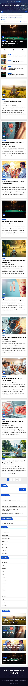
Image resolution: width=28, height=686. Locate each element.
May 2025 (4, 550)
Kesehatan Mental (18, 15)
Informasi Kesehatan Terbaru (14, 6)
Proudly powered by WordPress (8, 680)
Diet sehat (3, 19)
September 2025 (6, 538)
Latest (4, 50)
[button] (24, 11)
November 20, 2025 (7, 45)
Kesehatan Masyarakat (12, 17)
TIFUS (3, 602)
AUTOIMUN (9, 60)
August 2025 (5, 541)
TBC (3, 599)
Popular (13, 50)
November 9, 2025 (7, 185)
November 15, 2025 (7, 146)
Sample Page (15, 683)
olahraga (4, 590)
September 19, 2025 (7, 341)
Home (11, 683)
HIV (3, 571)
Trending (22, 50)
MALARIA (3, 335)
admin (14, 45)
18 (17, 479)
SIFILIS (3, 419)
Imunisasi (9, 66)
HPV (3, 574)
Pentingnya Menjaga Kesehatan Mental (13, 42)
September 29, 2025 (7, 302)
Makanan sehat (19, 17)
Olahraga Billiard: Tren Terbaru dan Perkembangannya (16, 75)
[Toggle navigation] (13, 12)
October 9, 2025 (6, 264)
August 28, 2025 (6, 425)
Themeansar (23, 680)
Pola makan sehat (11, 15)
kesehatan (4, 580)
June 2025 (4, 547)
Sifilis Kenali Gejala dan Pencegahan (13, 300)
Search (4, 485)
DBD (3, 565)
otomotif (4, 593)
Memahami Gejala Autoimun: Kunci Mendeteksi (13, 503)
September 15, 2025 (7, 382)
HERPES (4, 568)
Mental (9, 54)
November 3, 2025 (7, 225)
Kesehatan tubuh (4, 17)
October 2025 (5, 535)
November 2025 (5, 532)
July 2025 (4, 544)
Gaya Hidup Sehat (4, 15)
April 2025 (4, 553)
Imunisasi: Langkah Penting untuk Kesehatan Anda (14, 506)
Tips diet (4, 605)
